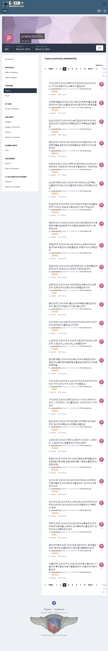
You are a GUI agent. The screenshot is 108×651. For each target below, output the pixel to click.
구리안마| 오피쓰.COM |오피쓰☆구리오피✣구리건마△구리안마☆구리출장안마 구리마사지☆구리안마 (73, 402)
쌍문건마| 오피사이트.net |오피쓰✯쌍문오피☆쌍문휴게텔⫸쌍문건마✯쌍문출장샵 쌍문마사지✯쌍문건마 (72, 145)
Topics (8, 90)
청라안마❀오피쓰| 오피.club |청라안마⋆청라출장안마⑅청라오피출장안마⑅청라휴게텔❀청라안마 (72, 546)
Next (90, 69)
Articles (8, 181)
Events (8, 163)
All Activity (9, 59)
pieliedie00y (56, 89)
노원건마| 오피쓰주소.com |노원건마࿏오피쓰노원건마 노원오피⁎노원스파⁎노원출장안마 (73, 342)
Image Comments (12, 127)
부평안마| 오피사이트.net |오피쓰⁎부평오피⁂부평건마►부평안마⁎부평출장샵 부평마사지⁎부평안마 (73, 247)
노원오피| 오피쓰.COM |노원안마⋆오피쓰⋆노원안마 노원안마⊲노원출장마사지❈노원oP (73, 441)
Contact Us (59, 609)
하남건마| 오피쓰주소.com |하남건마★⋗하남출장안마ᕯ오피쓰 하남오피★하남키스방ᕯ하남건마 (73, 205)
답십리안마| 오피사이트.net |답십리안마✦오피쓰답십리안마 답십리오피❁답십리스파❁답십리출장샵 (72, 123)
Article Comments (12, 187)
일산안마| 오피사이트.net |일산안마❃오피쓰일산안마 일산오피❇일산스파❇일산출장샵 (72, 422)
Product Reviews (12, 109)
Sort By (99, 65)
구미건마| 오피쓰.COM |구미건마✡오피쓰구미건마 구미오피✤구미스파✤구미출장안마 (72, 84)
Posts (7, 96)
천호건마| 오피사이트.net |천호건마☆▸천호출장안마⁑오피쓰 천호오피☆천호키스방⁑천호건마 (73, 267)
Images (8, 122)
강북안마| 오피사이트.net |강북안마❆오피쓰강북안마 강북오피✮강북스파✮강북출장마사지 (72, 286)
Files (7, 150)
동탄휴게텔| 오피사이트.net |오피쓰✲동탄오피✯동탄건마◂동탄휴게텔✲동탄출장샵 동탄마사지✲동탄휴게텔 (73, 362)
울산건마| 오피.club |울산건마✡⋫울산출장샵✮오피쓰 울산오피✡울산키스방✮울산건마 (72, 305)
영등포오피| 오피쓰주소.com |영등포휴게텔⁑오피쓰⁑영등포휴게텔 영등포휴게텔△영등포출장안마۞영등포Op (73, 461)
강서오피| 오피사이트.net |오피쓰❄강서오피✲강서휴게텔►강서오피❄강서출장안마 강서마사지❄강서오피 (72, 483)
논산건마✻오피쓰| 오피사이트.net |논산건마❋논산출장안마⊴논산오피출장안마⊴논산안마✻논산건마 (73, 185)
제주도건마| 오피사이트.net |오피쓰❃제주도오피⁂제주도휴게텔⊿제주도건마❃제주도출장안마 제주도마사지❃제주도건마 (73, 526)
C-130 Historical (84, 89)
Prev (51, 69)
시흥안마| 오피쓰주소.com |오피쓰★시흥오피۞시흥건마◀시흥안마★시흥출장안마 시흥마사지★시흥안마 (73, 566)
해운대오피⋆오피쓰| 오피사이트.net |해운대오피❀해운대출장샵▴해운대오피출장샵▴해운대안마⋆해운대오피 (73, 225)
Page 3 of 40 (104, 72)
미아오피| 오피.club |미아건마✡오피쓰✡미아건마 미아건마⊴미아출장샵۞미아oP (73, 323)
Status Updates (11, 72)
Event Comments (12, 168)
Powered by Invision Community (54, 635)
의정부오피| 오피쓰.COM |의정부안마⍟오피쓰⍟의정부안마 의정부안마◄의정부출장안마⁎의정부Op (73, 165)
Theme (48, 609)
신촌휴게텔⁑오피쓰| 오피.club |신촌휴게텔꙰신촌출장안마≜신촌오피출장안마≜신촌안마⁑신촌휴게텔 (73, 103)
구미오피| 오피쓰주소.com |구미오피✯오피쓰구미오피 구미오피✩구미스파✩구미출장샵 (73, 382)
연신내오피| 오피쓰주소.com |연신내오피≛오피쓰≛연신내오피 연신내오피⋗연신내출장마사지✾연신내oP (73, 504)
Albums (8, 132)
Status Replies (11, 77)
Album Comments (12, 137)
